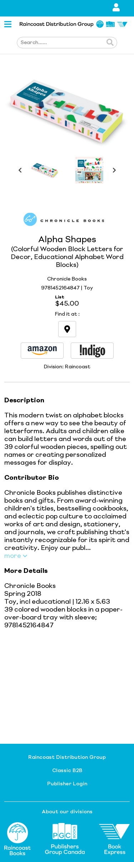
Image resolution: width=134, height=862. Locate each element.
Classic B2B (67, 770)
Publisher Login (67, 783)
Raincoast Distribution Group (67, 757)
